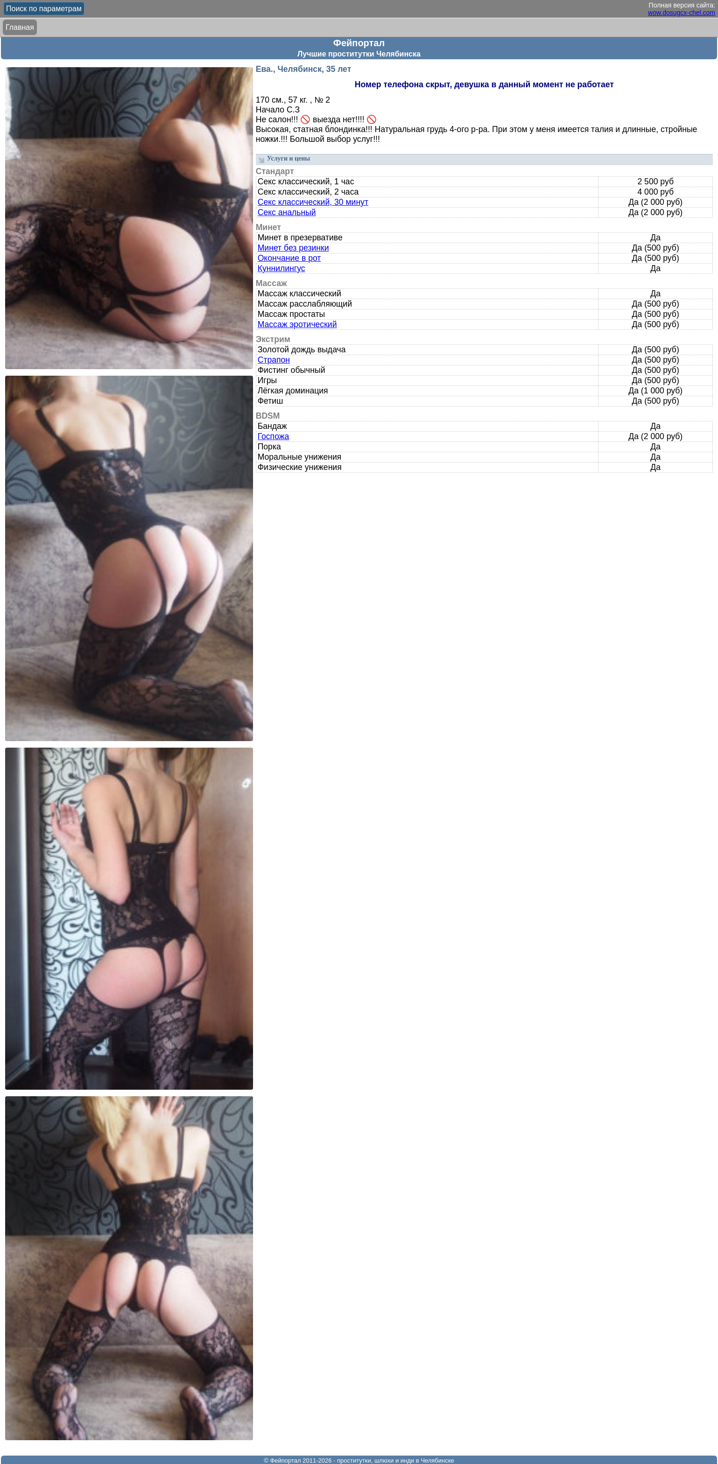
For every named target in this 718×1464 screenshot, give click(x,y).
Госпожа (273, 436)
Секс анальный (287, 212)
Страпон (274, 359)
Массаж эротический (297, 324)
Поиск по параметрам (44, 9)
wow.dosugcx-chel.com (681, 12)
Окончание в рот (289, 258)
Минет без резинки (293, 247)
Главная (20, 27)
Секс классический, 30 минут (313, 202)
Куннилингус (281, 268)
